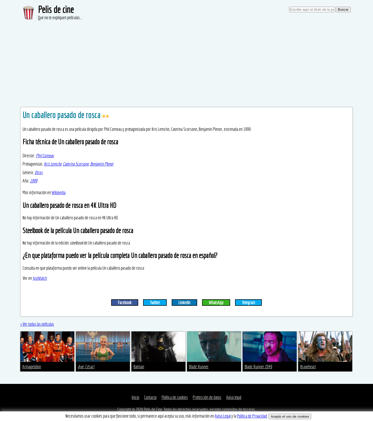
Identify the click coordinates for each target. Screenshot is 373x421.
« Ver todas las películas (37, 324)
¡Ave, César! (86, 366)
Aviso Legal (223, 416)
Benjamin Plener (102, 164)
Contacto (150, 397)
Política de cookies (175, 397)
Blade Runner (199, 366)
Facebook (124, 302)
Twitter (155, 302)
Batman (139, 366)
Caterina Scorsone (76, 164)
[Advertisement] (186, 59)
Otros (39, 172)
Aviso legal (233, 397)
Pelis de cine (56, 9)
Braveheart (308, 366)
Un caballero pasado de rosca (62, 115)
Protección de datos (207, 397)
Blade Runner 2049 (258, 366)
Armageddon (31, 366)
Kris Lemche (52, 164)
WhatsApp (216, 302)
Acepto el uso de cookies (290, 416)
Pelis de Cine (153, 409)
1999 (33, 181)
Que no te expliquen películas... (60, 17)
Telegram (248, 302)
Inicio (135, 397)
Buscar (343, 9)
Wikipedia (58, 192)
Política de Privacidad (252, 416)
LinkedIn (184, 302)
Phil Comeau (45, 155)
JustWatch (40, 278)
